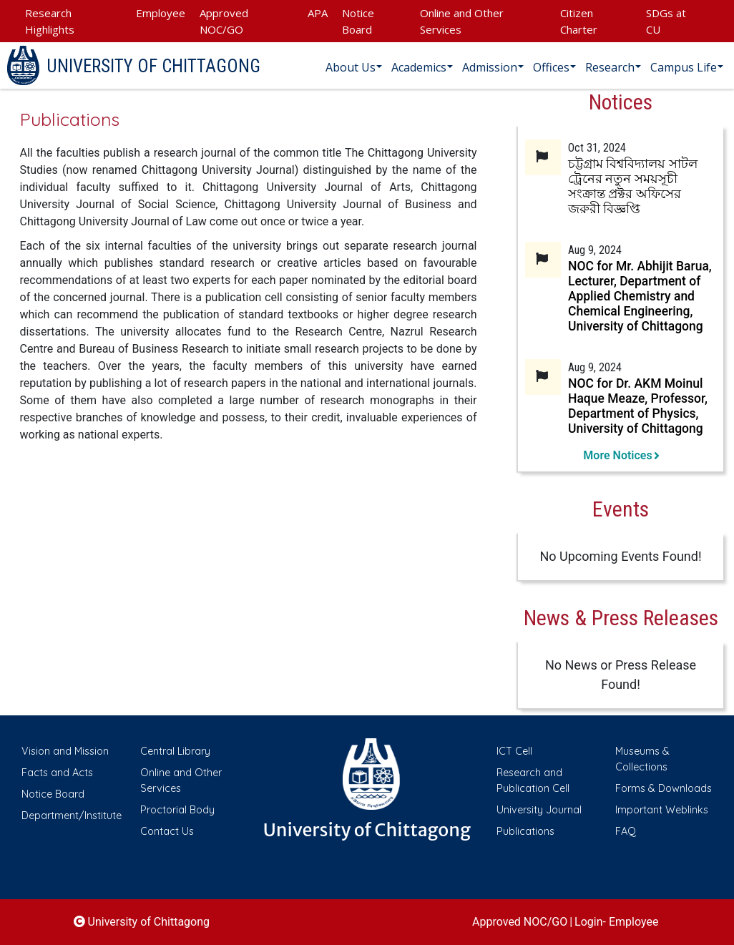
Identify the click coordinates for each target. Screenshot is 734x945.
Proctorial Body (177, 809)
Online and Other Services (462, 21)
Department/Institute (71, 815)
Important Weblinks (661, 809)
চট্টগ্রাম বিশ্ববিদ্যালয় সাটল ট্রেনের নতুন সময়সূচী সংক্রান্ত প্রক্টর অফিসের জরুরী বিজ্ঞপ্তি (633, 186)
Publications (525, 831)
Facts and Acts (57, 772)
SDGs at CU (666, 21)
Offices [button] (551, 67)
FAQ (625, 831)
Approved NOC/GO (224, 21)
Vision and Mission (65, 751)
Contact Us (167, 831)
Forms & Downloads (663, 788)
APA (318, 13)
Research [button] (610, 67)
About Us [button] (351, 67)
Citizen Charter (578, 21)
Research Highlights (49, 21)
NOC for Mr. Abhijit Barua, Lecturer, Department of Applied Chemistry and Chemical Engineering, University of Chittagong (640, 296)
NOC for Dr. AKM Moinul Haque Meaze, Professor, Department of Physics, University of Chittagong (638, 406)
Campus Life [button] (683, 67)
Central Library (175, 751)
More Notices (620, 455)
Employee (160, 13)
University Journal (539, 809)
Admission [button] (489, 67)
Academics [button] (418, 67)
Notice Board (358, 21)
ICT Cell (514, 751)
